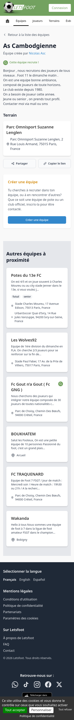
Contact (9, 650)
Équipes (21, 21)
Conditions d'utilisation (20, 599)
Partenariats (12, 612)
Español (39, 579)
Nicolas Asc (37, 53)
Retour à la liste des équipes (26, 35)
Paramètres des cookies (20, 618)
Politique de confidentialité (23, 605)
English (24, 579)
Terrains (54, 21)
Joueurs (38, 21)
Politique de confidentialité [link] (37, 716)
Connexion (60, 8)
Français (9, 579)
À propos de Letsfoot (18, 638)
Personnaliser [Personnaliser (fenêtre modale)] (41, 710)
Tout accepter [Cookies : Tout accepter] (15, 710)
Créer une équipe (37, 220)
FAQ (6, 644)
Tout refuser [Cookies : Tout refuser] (65, 709)
